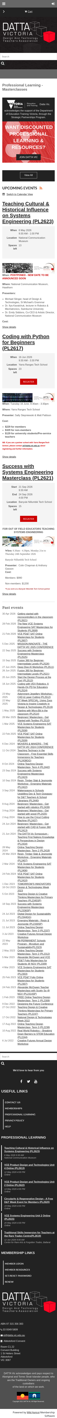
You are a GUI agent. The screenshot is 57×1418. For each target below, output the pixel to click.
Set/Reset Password (18, 1275)
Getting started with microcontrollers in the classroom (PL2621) (35, 617)
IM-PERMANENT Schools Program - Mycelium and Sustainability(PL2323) (31, 944)
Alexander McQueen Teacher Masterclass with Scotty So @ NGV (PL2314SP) (33, 990)
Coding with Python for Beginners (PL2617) (25, 342)
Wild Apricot (33, 1412)
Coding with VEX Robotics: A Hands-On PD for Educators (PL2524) (33, 687)
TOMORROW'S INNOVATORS (34, 884)
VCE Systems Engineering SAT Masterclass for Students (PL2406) (34, 867)
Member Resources (17, 1269)
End (14, 494)
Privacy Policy (14, 1120)
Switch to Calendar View (20, 194)
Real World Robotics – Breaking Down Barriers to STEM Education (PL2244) (36, 1034)
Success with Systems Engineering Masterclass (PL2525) (30, 653)
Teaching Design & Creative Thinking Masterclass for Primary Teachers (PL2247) (35, 1010)
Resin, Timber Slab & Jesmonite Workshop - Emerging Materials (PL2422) (34, 783)
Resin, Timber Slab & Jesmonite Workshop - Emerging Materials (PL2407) (34, 857)
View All (28, 175)
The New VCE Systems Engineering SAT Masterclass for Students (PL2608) (35, 627)
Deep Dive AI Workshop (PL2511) (35, 667)
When (13, 230)
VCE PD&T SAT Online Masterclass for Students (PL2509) (30, 737)
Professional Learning (20, 1114)
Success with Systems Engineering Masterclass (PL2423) (30, 773)
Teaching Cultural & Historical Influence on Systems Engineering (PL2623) (28, 212)
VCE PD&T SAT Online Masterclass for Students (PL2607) (30, 637)
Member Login (14, 1263)
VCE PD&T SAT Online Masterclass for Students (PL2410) (30, 877)
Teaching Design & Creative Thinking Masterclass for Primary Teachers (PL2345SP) (35, 897)
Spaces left (12, 247)
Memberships (13, 1108)
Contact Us (12, 1102)
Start (14, 487)
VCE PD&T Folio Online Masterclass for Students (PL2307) (30, 980)
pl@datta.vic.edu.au (31, 446)
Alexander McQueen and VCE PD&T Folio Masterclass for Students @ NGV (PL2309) (33, 960)
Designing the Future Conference (35, 1004)
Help (8, 1126)
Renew (9, 1281)
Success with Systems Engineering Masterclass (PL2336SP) (30, 907)
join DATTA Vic (28, 157)
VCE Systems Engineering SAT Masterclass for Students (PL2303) (34, 970)
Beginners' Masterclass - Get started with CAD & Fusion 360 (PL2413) (34, 827)
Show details (9, 327)
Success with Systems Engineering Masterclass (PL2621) (27, 472)
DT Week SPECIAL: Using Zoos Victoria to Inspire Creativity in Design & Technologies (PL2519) (35, 703)
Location (12, 238)
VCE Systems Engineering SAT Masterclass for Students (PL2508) (34, 727)
